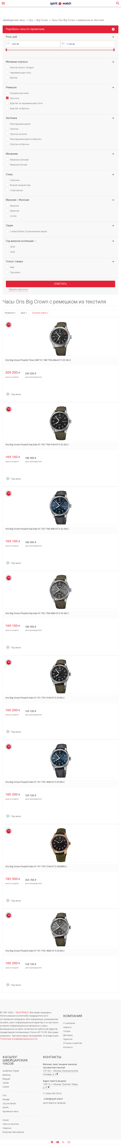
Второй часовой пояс (18, 184)
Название (9, 313)
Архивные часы (11, 1111)
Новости (67, 1027)
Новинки (7, 1128)
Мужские (12, 210)
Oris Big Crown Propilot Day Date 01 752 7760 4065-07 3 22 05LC (37, 529)
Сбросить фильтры (18, 289)
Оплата (66, 1031)
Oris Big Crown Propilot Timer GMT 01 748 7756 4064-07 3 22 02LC (38, 360)
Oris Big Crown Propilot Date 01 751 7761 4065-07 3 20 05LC (35, 782)
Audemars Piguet (11, 1070)
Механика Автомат (17, 159)
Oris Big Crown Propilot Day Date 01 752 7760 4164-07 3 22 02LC (37, 444)
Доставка (68, 1035)
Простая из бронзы (17, 144)
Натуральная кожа (17, 92)
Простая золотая (16, 133)
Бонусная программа (13, 1132)
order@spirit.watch (53, 1099)
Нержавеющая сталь (18, 72)
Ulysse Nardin (9, 1103)
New (10, 266)
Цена (23, 313)
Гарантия (67, 1039)
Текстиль (12, 98)
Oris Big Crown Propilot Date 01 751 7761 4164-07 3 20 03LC (35, 697)
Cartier (6, 1083)
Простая (12, 128)
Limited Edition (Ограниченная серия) (26, 231)
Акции (6, 1120)
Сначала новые (39, 313)
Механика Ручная (16, 164)
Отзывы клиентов (72, 1043)
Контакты (68, 1047)
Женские (12, 205)
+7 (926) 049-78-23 (52, 1093)
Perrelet (6, 1099)
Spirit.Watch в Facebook (54, 1103)
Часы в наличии (11, 1124)
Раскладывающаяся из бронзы (24, 138)
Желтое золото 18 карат (20, 67)
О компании (69, 1023)
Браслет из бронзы (17, 108)
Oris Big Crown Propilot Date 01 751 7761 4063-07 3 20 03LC (35, 950)
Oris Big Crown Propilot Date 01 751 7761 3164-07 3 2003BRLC (36, 866)
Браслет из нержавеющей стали (24, 103)
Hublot (6, 1086)
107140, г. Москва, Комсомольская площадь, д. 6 (60, 1072)
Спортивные (14, 190)
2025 (10, 251)
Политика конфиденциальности (18, 1039)
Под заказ (13, 272)
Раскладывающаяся (18, 123)
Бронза (11, 77)
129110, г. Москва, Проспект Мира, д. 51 (60, 1086)
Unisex (11, 215)
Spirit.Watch (22, 1012)
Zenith (6, 1107)
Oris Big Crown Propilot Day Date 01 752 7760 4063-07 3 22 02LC (37, 613)
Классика (12, 179)
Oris (5, 1095)
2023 (10, 246)
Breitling (7, 1075)
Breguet (6, 1079)
